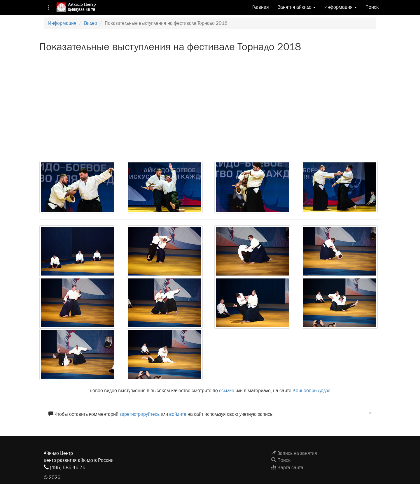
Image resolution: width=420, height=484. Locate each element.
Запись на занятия (294, 453)
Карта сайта (287, 467)
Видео (90, 23)
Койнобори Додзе (311, 390)
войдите (177, 414)
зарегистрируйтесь (140, 414)
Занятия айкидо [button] (297, 7)
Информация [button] (340, 7)
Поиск (372, 7)
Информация (62, 23)
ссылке (226, 390)
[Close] (370, 413)
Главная (260, 7)
